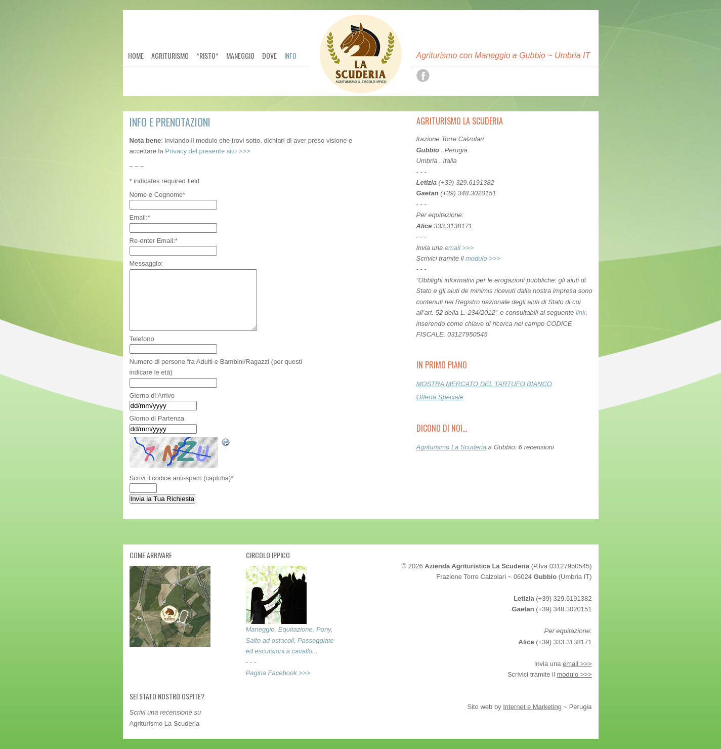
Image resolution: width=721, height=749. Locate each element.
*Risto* (207, 56)
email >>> (459, 248)
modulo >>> (482, 258)
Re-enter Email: (154, 240)
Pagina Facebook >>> (278, 673)
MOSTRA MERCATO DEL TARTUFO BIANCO (484, 384)
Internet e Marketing (532, 707)
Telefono (142, 339)
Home (136, 56)
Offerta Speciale (439, 397)
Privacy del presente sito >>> (207, 151)
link (581, 312)
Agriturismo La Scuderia (451, 447)
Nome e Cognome (158, 194)
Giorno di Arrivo (152, 395)
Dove (269, 56)
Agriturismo (170, 56)
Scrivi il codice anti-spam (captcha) (182, 478)
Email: (140, 217)
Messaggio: (146, 263)
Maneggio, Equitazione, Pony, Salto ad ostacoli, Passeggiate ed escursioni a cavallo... (290, 640)
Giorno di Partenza (157, 418)
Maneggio (240, 56)
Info (290, 56)
